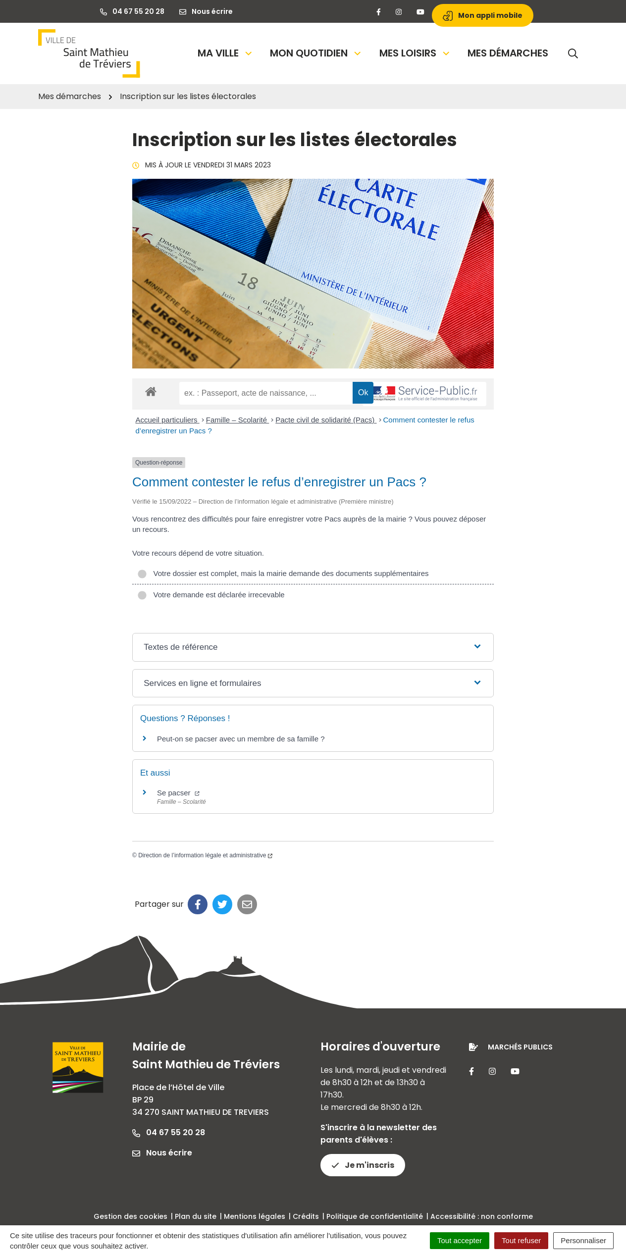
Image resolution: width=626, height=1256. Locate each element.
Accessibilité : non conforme (481, 1216)
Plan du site (195, 1216)
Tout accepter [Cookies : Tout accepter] (459, 1240)
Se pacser (178, 792)
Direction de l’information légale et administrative (205, 855)
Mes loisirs (415, 53)
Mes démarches (508, 53)
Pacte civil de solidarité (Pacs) (325, 420)
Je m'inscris (362, 1165)
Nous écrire (162, 1152)
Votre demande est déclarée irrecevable (211, 594)
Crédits (306, 1216)
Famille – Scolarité (237, 420)
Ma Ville (226, 53)
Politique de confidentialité (374, 1216)
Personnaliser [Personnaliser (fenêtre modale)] (583, 1240)
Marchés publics (520, 1047)
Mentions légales (254, 1216)
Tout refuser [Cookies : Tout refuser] (521, 1240)
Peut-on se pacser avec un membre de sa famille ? (241, 738)
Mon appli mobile (482, 15)
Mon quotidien (316, 53)
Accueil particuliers (168, 420)
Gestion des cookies (130, 1216)
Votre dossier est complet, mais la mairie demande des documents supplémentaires (283, 573)
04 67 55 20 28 (168, 1132)
